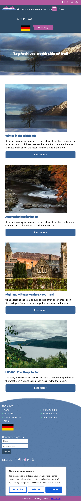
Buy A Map (8, 414)
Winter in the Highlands (20, 136)
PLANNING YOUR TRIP (41, 9)
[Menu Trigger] (54, 8)
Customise (18, 489)
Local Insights (49, 410)
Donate (43, 27)
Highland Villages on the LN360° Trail (29, 295)
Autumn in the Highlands (21, 217)
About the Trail (50, 417)
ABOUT (25, 9)
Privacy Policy (49, 414)
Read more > (40, 154)
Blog (6, 421)
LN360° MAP (59, 9)
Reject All (36, 489)
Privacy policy (56, 499)
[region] (36, 481)
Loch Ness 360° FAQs (13, 417)
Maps (6, 410)
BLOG (30, 19)
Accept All (53, 489)
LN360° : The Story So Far (22, 372)
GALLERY (21, 19)
